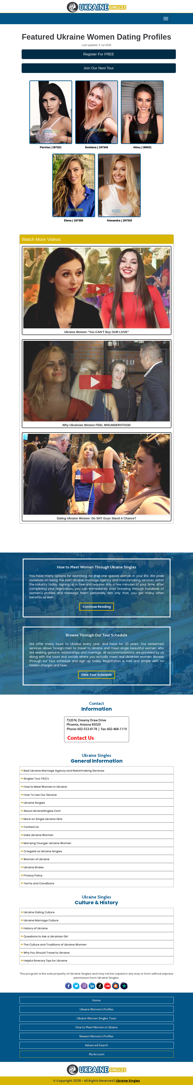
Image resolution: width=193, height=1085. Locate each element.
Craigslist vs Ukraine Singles (41, 851)
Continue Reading (96, 607)
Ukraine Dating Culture (38, 912)
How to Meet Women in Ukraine (44, 786)
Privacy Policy (31, 875)
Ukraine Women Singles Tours (96, 1018)
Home (96, 1000)
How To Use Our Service (39, 794)
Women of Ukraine (35, 858)
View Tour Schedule (96, 675)
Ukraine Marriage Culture (39, 920)
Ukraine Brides (32, 867)
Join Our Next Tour (99, 68)
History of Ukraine (34, 928)
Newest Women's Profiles (96, 1036)
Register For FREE (98, 54)
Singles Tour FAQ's (35, 778)
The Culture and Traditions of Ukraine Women (54, 944)
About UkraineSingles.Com (41, 810)
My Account (96, 1054)
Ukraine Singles (33, 802)
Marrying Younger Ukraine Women (46, 842)
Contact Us (30, 826)
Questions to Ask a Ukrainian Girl (44, 936)
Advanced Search (96, 1045)
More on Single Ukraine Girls (41, 818)
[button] (116, 985)
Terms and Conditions (37, 883)
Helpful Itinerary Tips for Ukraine (44, 960)
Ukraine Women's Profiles (97, 1009)
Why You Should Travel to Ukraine (45, 952)
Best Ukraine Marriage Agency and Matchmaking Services (62, 770)
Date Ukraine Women (37, 834)
